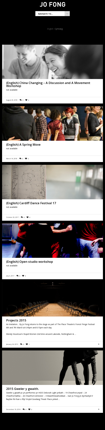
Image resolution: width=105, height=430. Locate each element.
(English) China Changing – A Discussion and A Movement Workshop (48, 84)
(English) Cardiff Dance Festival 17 (31, 203)
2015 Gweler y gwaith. (22, 389)
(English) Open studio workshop (29, 261)
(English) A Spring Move (23, 144)
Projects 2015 (16, 320)
